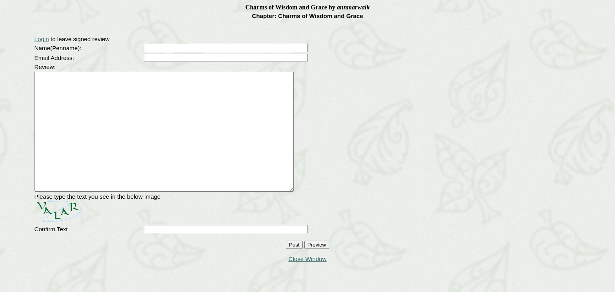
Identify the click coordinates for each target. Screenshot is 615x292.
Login (42, 39)
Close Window (307, 282)
